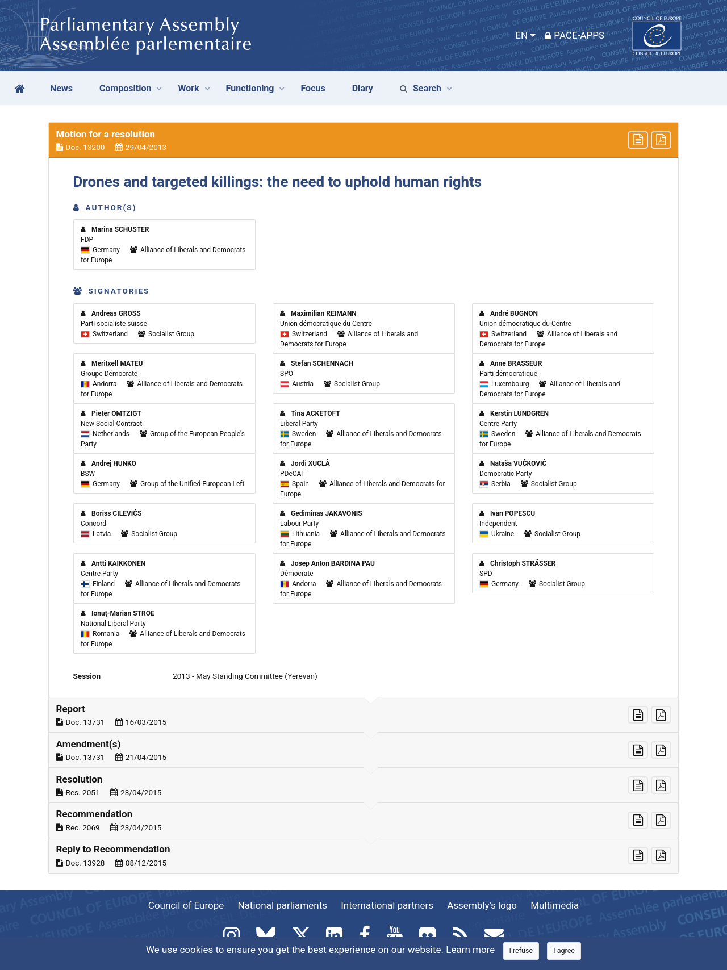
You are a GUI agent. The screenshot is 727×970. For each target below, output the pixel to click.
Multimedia (554, 905)
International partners (387, 905)
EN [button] (521, 35)
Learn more (470, 949)
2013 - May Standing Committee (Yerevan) (245, 675)
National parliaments (282, 905)
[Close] (521, 951)
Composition (125, 88)
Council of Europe (186, 905)
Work (188, 88)
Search (420, 88)
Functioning (250, 88)
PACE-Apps (574, 35)
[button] (363, 140)
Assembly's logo (482, 905)
